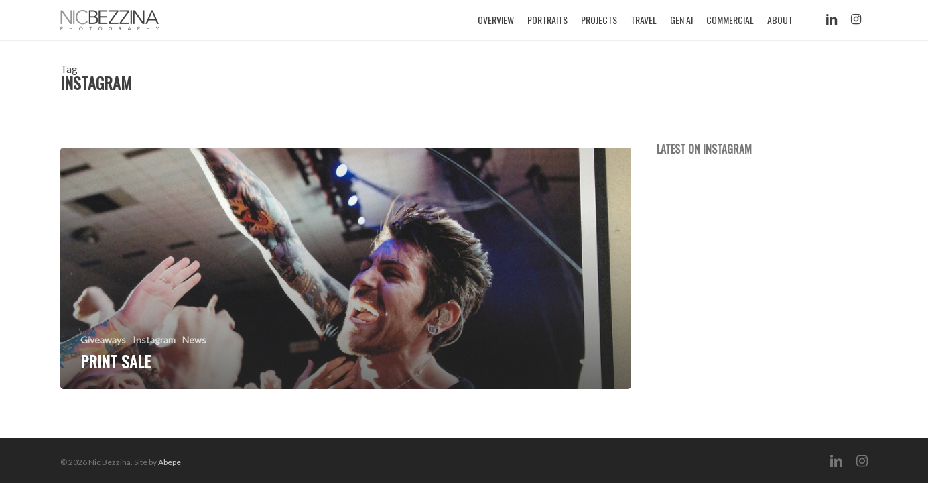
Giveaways (103, 339)
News (194, 339)
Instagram (154, 339)
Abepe (169, 462)
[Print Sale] (345, 268)
